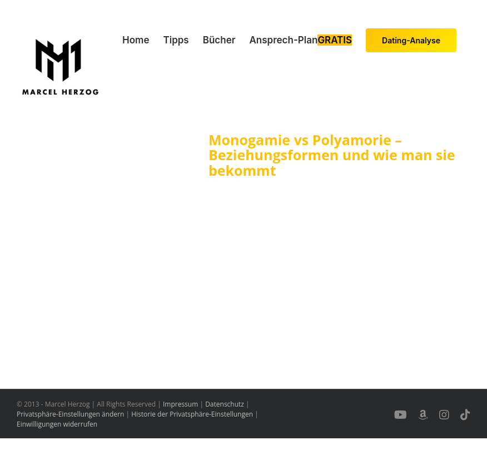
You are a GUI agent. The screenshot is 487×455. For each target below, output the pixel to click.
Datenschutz (224, 404)
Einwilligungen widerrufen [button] (57, 424)
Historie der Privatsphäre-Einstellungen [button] (192, 414)
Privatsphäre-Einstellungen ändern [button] (70, 414)
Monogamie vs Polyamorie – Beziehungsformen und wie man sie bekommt (331, 155)
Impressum (180, 404)
